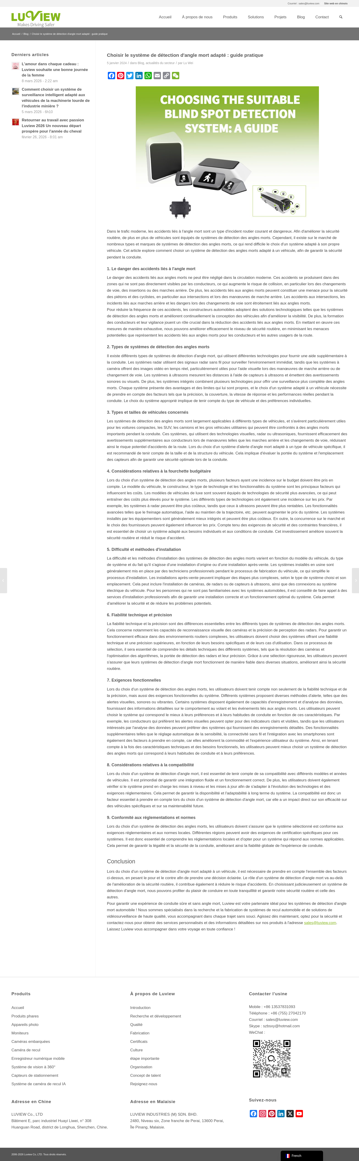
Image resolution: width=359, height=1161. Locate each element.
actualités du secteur (160, 63)
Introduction (140, 1008)
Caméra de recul (25, 1050)
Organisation (141, 1067)
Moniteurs (20, 1033)
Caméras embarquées (30, 1041)
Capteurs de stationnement (34, 1075)
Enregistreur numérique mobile (38, 1058)
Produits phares (25, 1016)
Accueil (17, 1008)
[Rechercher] (341, 17)
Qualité (136, 1024)
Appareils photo (24, 1024)
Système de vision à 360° (33, 1067)
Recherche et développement (155, 1016)
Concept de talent (145, 1075)
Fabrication (140, 1033)
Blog (141, 63)
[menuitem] (304, 3)
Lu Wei (188, 63)
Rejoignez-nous (143, 1084)
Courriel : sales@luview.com (303, 3)
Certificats (139, 1041)
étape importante (145, 1058)
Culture (136, 1050)
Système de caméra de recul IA (38, 1084)
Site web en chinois (336, 3)
